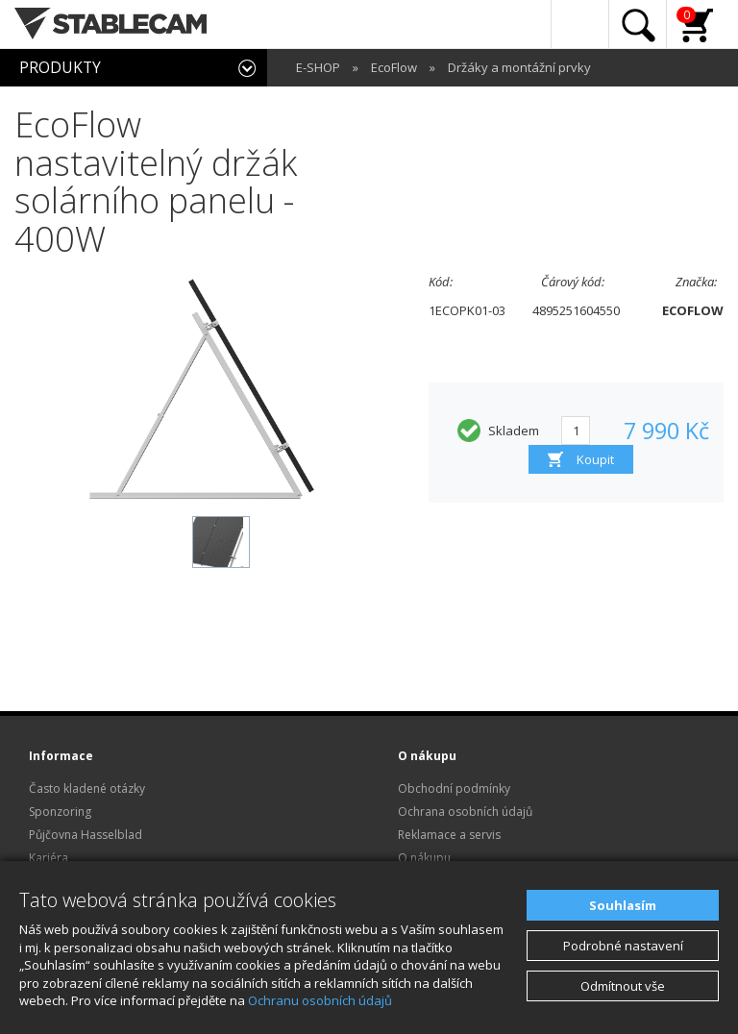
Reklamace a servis (449, 834)
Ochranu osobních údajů (320, 1000)
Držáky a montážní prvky (519, 67)
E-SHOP (318, 67)
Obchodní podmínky (454, 788)
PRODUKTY (60, 67)
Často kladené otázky (87, 788)
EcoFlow (394, 67)
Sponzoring (60, 811)
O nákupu (424, 857)
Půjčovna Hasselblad (85, 834)
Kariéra (48, 857)
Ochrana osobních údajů (465, 811)
